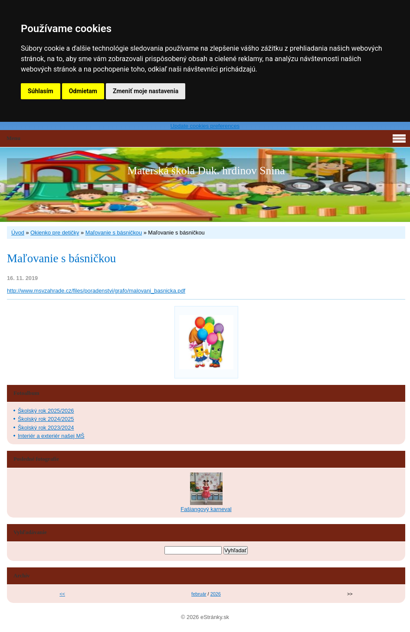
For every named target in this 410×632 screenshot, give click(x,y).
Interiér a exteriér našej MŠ (51, 436)
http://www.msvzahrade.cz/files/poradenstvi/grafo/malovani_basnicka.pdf (96, 290)
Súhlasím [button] (40, 91)
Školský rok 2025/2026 (46, 410)
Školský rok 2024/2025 (46, 419)
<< (62, 593)
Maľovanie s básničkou (113, 232)
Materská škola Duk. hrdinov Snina (206, 170)
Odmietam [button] (83, 91)
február (198, 593)
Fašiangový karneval (205, 509)
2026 (215, 593)
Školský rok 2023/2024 (46, 427)
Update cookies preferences (205, 126)
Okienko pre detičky (54, 232)
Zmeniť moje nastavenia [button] (145, 91)
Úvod (17, 232)
